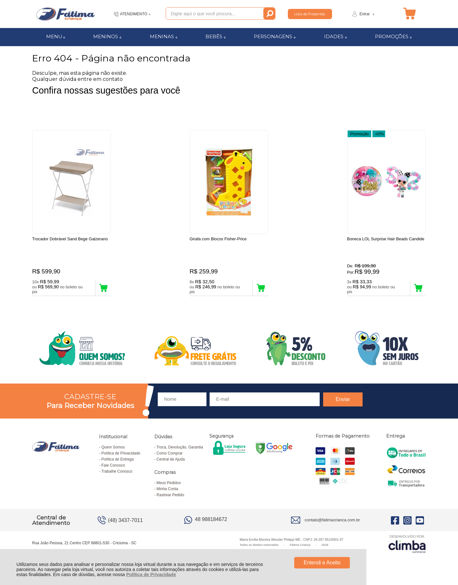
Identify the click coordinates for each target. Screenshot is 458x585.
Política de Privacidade (151, 574)
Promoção (359, 133)
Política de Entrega (117, 462)
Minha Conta (167, 492)
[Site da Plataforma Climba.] (407, 547)
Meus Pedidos (168, 486)
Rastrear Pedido (170, 498)
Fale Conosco (113, 468)
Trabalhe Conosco (117, 474)
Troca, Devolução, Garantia (179, 450)
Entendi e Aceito (322, 562)
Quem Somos (113, 450)
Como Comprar (169, 456)
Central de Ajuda (170, 462)
